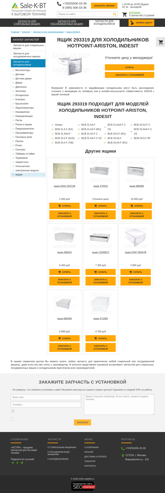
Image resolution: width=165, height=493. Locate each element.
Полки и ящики (23, 124)
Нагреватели (22, 112)
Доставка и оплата (95, 456)
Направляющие (24, 116)
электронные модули (27, 170)
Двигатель (21, 87)
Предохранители (24, 128)
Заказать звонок (104, 5)
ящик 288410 (64, 252)
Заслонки (20, 91)
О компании (91, 447)
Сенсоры (20, 149)
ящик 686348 (64, 318)
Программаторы (24, 133)
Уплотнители (22, 166)
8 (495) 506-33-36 (75, 7)
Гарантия (89, 461)
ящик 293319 (73, 32)
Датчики (19, 74)
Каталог (26, 32)
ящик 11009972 (100, 252)
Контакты (90, 466)
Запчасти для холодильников (48, 32)
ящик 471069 (100, 318)
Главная (15, 32)
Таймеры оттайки (25, 153)
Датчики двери (23, 78)
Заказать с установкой (129, 75)
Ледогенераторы (24, 108)
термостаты (21, 162)
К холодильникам (58, 459)
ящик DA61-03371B (64, 186)
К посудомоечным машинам (58, 453)
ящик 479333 (100, 186)
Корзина (134, 12)
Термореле (21, 158)
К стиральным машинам (62, 447)
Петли (18, 120)
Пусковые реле (23, 137)
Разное (19, 141)
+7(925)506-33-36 (75, 3)
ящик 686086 (137, 186)
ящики (18, 174)
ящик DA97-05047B (135, 252)
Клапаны (20, 99)
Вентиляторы (22, 70)
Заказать (82, 421)
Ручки (18, 145)
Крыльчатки (21, 103)
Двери (18, 82)
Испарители (22, 95)
